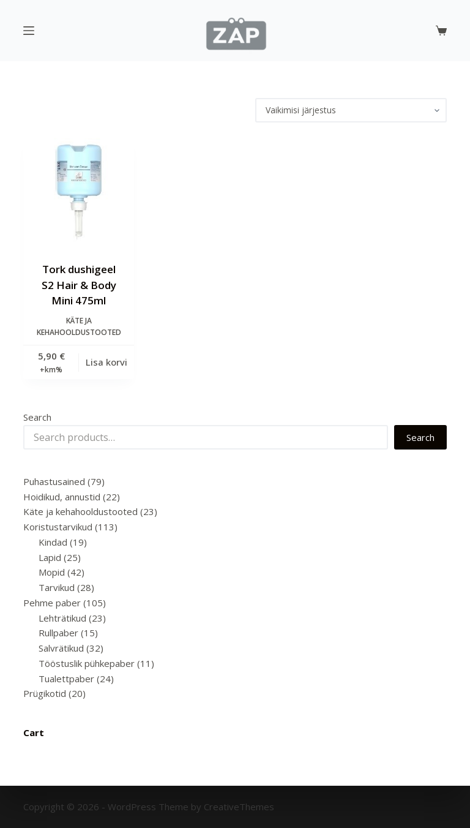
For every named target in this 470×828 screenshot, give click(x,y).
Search (37, 417)
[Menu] (28, 30)
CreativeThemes (239, 806)
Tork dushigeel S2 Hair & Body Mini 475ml (79, 284)
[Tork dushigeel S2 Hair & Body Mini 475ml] (78, 192)
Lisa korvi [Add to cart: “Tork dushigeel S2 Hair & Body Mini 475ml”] (106, 362)
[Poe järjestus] (351, 110)
